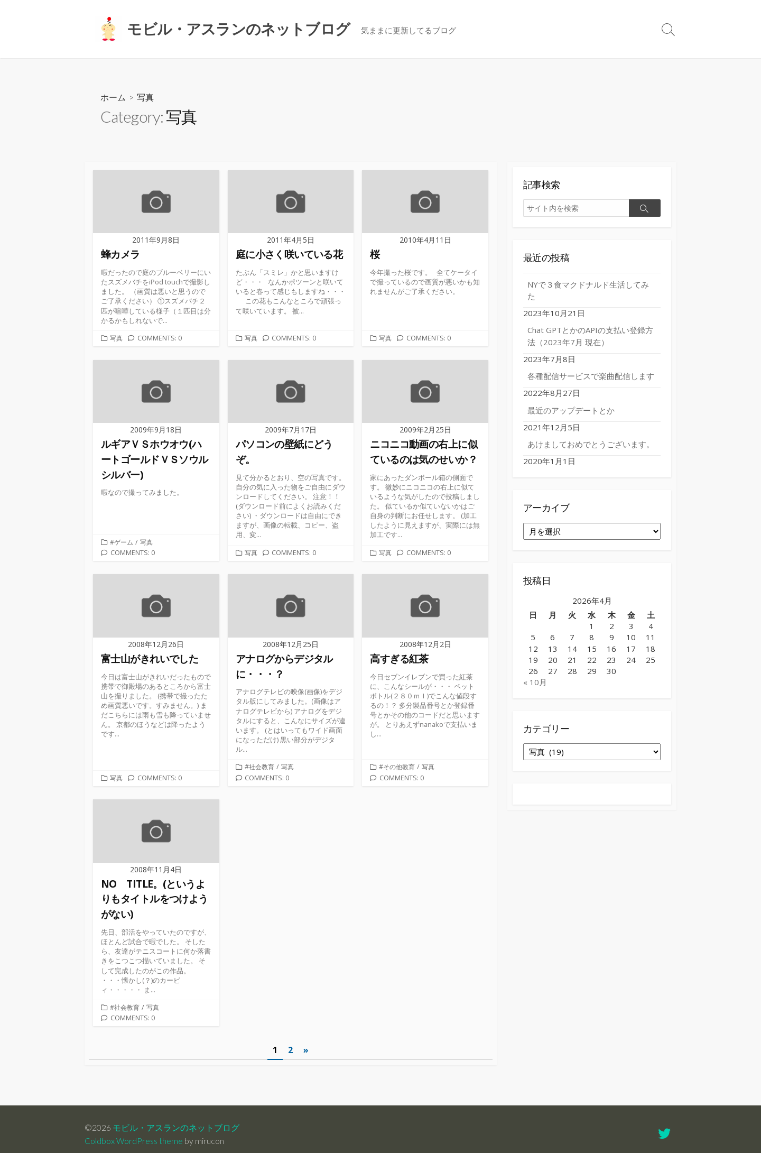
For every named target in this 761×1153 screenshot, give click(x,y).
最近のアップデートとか (571, 410)
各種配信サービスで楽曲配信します (590, 376)
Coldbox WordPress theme (134, 1141)
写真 (117, 340)
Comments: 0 (160, 340)
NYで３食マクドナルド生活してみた (588, 290)
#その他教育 (398, 773)
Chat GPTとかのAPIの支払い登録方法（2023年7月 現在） (591, 336)
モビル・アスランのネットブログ (176, 1127)
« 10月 (535, 682)
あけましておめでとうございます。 (590, 444)
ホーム (113, 97)
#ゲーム (122, 545)
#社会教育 (260, 773)
